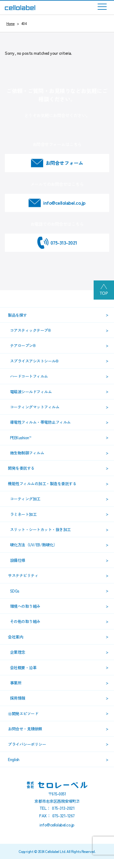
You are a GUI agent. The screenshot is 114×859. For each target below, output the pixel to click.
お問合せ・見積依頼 (25, 729)
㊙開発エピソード (23, 713)
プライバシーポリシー (27, 744)
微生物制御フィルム (27, 453)
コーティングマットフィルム (35, 407)
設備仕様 (17, 560)
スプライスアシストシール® (34, 361)
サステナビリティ (23, 575)
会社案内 (15, 637)
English (13, 759)
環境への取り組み (25, 606)
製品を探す (17, 315)
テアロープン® (23, 345)
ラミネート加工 (23, 514)
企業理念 (17, 652)
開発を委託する (21, 468)
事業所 (16, 683)
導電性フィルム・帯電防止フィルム (40, 422)
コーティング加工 (25, 499)
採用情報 (17, 698)
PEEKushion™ (21, 437)
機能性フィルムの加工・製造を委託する (42, 483)
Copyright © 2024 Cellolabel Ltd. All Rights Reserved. (57, 851)
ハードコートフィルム (29, 376)
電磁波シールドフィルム (31, 392)
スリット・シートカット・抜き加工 (40, 529)
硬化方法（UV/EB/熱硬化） (33, 545)
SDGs (14, 591)
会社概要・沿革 (23, 667)
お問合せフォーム (64, 162)
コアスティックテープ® (30, 330)
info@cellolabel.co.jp (64, 202)
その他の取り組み (25, 621)
